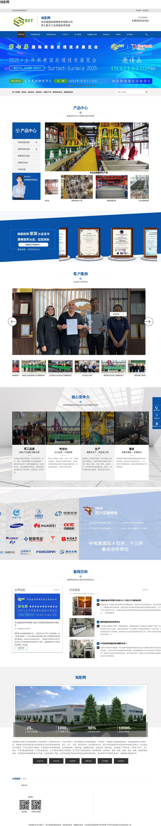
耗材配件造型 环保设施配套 (133, 523)
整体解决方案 (124, 797)
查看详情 (21, 648)
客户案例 (108, 797)
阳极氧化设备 (24, 156)
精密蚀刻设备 (24, 149)
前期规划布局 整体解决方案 (100, 523)
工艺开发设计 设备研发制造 (100, 528)
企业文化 (56, 761)
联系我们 (146, 10)
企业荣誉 (72, 761)
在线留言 (121, 761)
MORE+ (57, 590)
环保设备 (22, 169)
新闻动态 (137, 797)
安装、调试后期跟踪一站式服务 (134, 528)
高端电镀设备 (24, 142)
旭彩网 (4, 2)
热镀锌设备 (23, 162)
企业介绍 (40, 761)
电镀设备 (24, 785)
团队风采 (89, 761)
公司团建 (105, 761)
